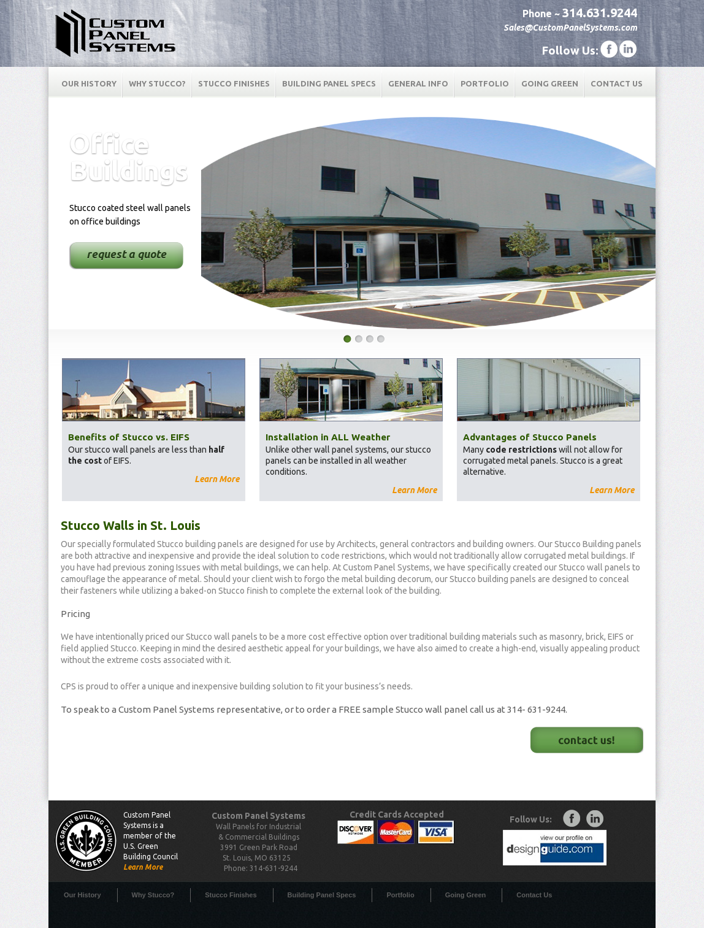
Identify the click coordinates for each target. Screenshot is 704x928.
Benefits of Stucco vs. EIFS (128, 437)
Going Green (549, 83)
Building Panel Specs (329, 83)
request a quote (126, 254)
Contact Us (617, 83)
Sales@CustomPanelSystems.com (570, 28)
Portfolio (485, 83)
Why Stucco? (157, 83)
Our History (89, 83)
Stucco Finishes (234, 83)
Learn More (216, 479)
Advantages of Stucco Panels (530, 437)
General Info (418, 83)
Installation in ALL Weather (328, 437)
